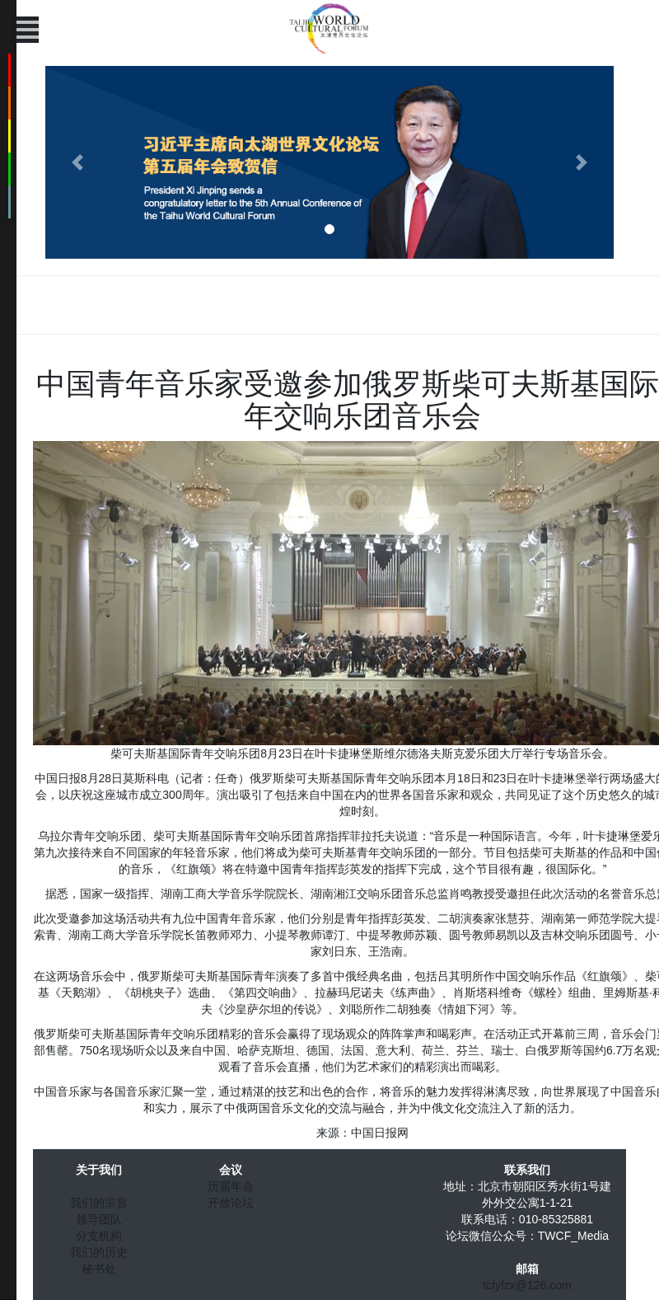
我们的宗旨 (99, 1202)
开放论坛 (231, 1202)
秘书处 (99, 1268)
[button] (77, 162)
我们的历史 (99, 1252)
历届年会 (231, 1186)
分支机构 (99, 1235)
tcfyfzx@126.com (527, 1285)
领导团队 (99, 1219)
